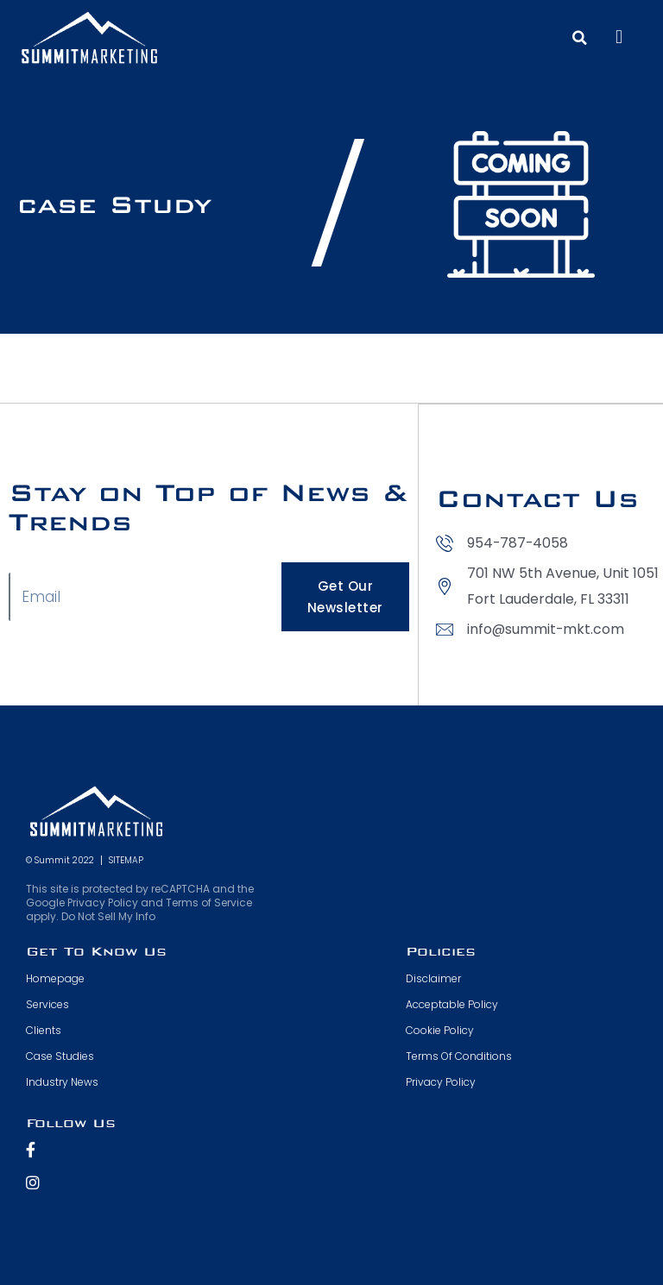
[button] (618, 37)
